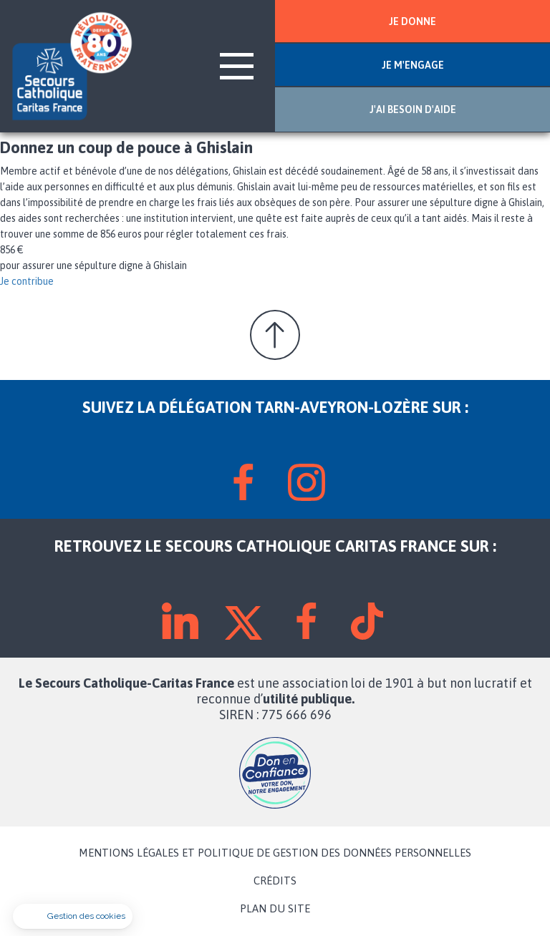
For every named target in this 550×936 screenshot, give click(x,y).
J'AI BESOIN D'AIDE (413, 109)
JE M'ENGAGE (413, 65)
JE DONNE (412, 21)
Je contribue (27, 281)
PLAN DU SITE (275, 909)
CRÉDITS (275, 881)
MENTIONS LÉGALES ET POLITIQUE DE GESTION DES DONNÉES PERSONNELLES (275, 853)
